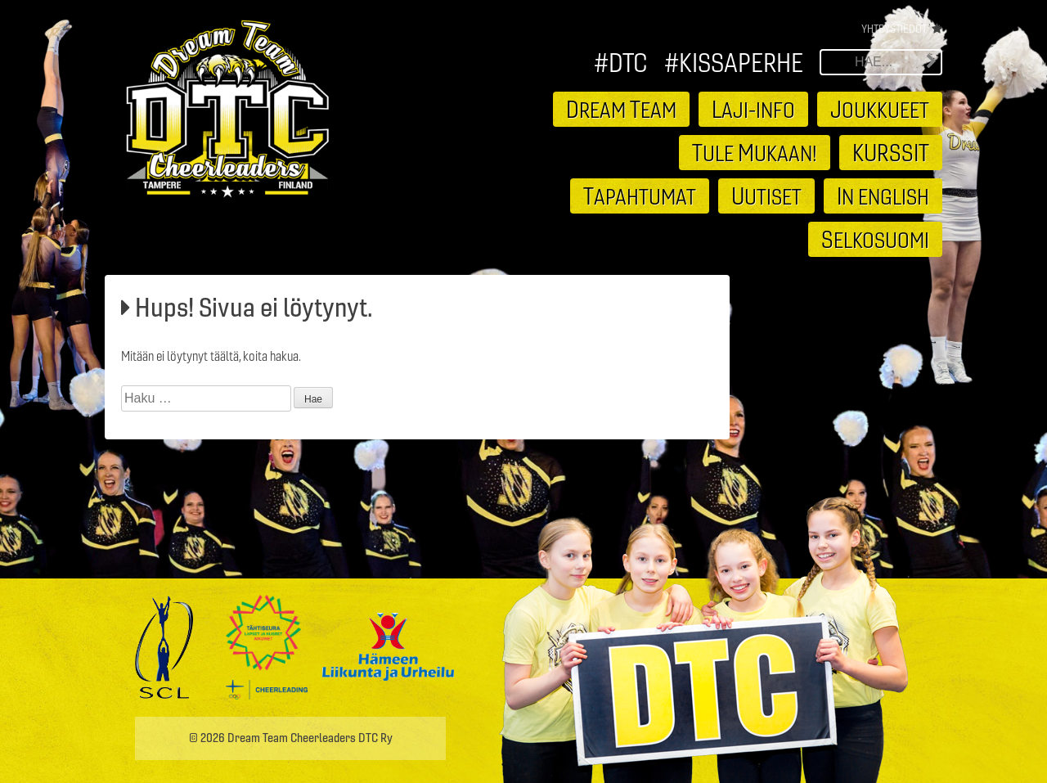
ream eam (621, 109)
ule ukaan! (754, 152)
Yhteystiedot (894, 28)
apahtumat (639, 195)
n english (883, 195)
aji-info (753, 109)
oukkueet (879, 109)
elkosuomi (875, 239)
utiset (766, 195)
